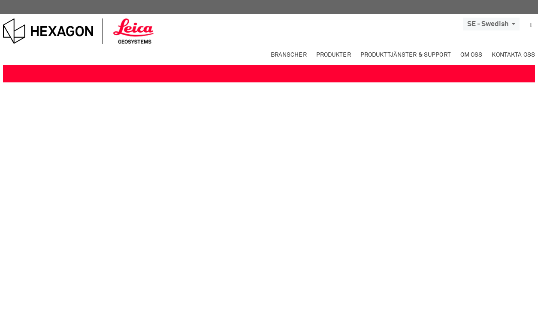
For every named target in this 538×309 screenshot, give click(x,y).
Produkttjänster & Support (405, 55)
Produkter (333, 55)
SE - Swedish (491, 24)
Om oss (471, 55)
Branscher (289, 55)
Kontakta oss (513, 55)
